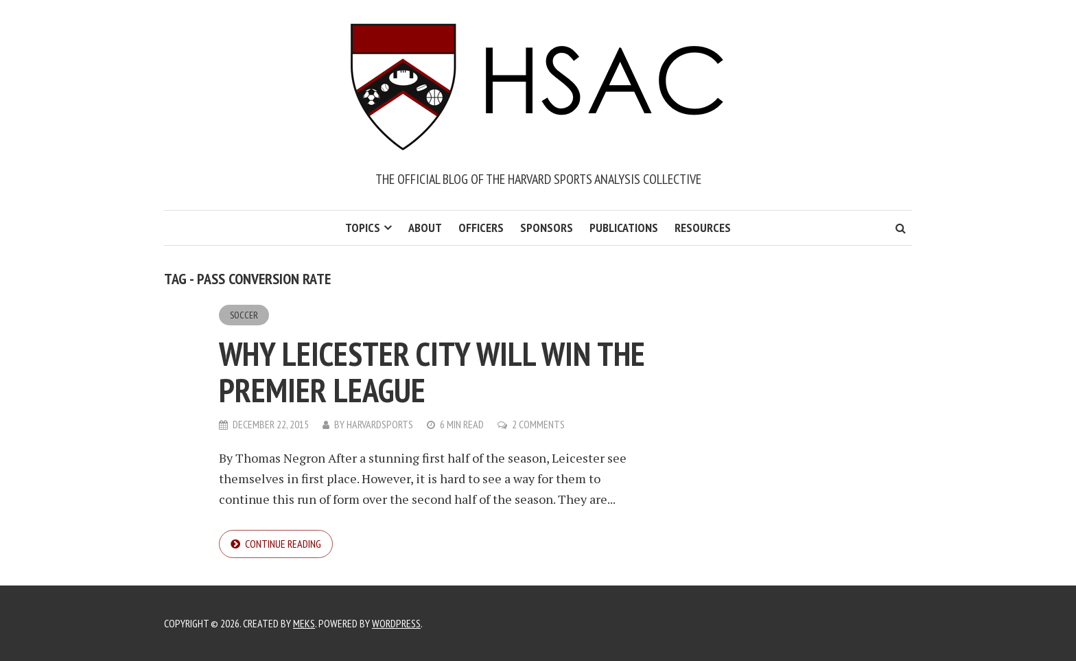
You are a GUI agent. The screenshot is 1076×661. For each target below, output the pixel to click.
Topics (362, 227)
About (425, 227)
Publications (623, 227)
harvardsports (380, 424)
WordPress (396, 623)
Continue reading (283, 543)
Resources (703, 227)
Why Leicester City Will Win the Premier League (432, 371)
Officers (481, 227)
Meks (304, 623)
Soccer (244, 315)
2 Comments (538, 424)
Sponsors (546, 227)
